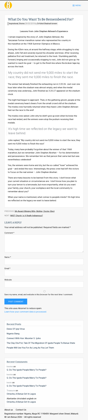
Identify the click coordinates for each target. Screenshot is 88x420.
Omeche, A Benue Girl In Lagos (21, 393)
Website (8, 279)
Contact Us (21, 410)
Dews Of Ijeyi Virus (16, 329)
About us (8, 410)
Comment (9, 232)
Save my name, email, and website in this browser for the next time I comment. (38, 294)
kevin (9, 382)
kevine (10, 366)
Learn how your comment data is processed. (25, 311)
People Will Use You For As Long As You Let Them (30, 347)
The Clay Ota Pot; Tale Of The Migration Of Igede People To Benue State (41, 343)
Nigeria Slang (13, 333)
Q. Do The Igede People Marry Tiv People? (26, 369)
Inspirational (13, 23)
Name (7, 257)
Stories (22, 23)
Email (7, 268)
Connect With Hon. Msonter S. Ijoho (24, 338)
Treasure (11, 390)
